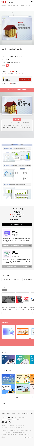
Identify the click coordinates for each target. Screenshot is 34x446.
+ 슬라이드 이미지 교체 (28, 279)
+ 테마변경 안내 (7, 279)
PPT (7, 56)
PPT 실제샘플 (13, 56)
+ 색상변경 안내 (17, 279)
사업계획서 (19, 56)
